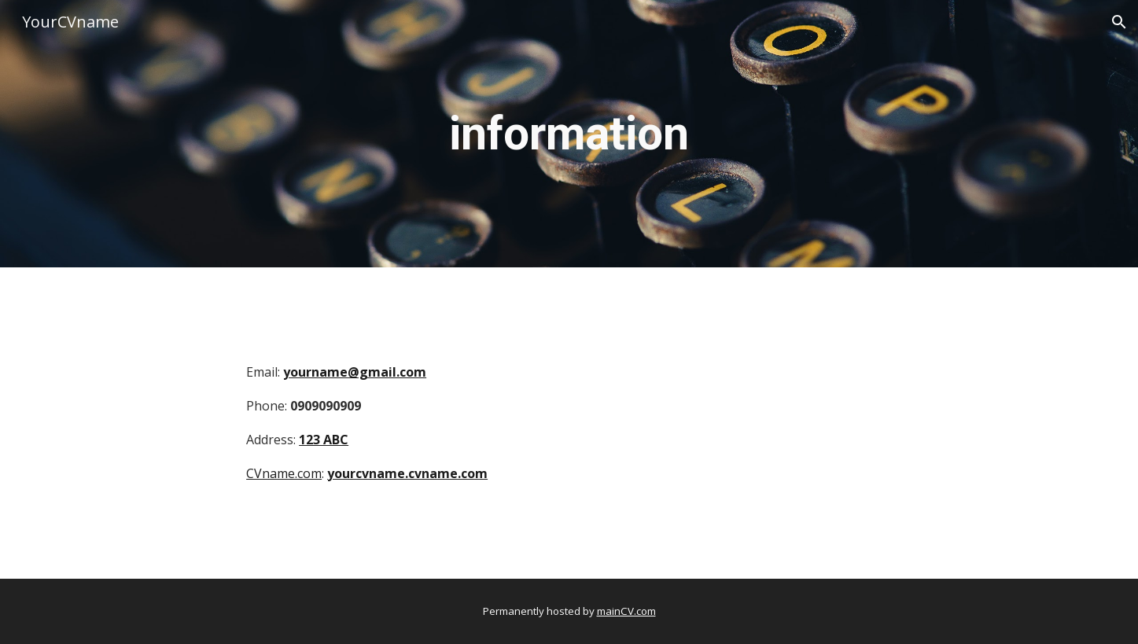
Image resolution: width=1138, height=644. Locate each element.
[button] (1119, 22)
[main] (569, 134)
